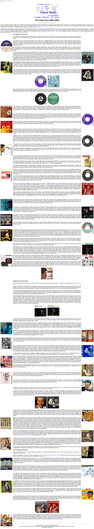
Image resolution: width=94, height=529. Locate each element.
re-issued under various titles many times (49, 184)
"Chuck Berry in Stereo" (35, 241)
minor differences (44, 72)
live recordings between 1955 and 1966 (49, 31)
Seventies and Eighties (18, 184)
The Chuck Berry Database (17, 32)
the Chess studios (57, 288)
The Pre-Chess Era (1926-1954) (8, 0)
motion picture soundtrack (72, 55)
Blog (52, 17)
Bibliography (46, 17)
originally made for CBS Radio (37, 458)
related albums (37, 26)
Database (57, 17)
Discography (38, 17)
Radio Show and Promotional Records (64, 412)
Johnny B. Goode (28, 434)
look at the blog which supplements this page (33, 346)
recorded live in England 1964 (50, 253)
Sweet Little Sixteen (18, 434)
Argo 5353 (74, 346)
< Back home (2, 1)
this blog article (38, 180)
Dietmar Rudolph (46, 525)
